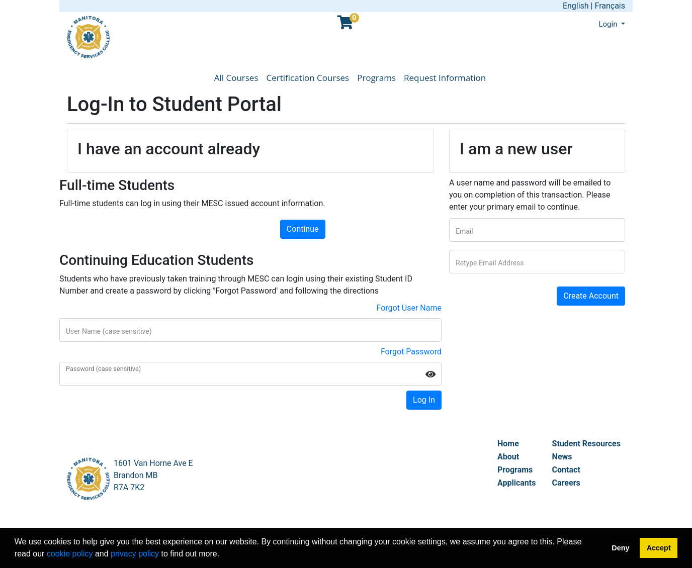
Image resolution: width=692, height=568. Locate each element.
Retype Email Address (490, 262)
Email (464, 231)
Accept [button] (659, 548)
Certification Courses (308, 77)
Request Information (445, 77)
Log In (424, 400)
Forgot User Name (409, 308)
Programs (376, 77)
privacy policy (135, 553)
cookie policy (70, 553)
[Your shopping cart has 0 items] (346, 25)
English (576, 6)
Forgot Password (411, 351)
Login (608, 24)
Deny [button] (620, 548)
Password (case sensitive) (103, 369)
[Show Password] (430, 374)
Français (609, 6)
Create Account (591, 296)
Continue (303, 229)
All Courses (236, 77)
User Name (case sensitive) (109, 331)
